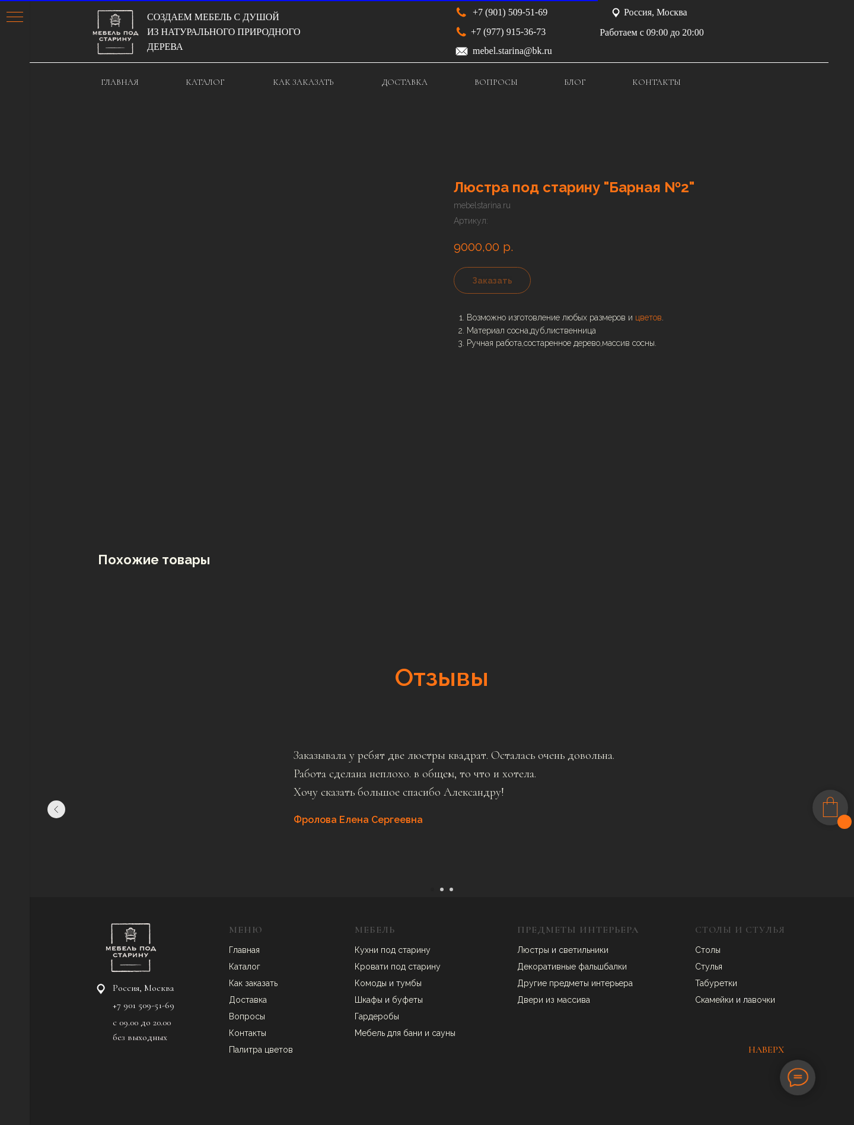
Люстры (534, 950)
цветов (648, 317)
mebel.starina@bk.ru (512, 51)
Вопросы (247, 1016)
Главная (244, 950)
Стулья (708, 966)
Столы (708, 950)
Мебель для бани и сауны (405, 1033)
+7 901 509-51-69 (143, 1005)
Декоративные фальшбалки (572, 966)
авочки (761, 1000)
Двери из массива (553, 1000)
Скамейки (715, 1000)
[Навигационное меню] (15, 18)
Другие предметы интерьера (575, 983)
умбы (411, 983)
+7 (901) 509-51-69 (510, 12)
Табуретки (716, 983)
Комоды (372, 983)
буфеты (407, 1000)
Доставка (248, 1000)
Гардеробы (377, 1016)
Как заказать (253, 983)
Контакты (247, 1033)
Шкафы (370, 1000)
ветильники (585, 950)
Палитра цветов (261, 1049)
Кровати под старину (398, 966)
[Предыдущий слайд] (56, 809)
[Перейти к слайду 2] (442, 889)
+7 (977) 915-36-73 (508, 32)
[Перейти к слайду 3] (451, 889)
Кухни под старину (393, 950)
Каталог (244, 966)
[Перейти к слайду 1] (432, 889)
